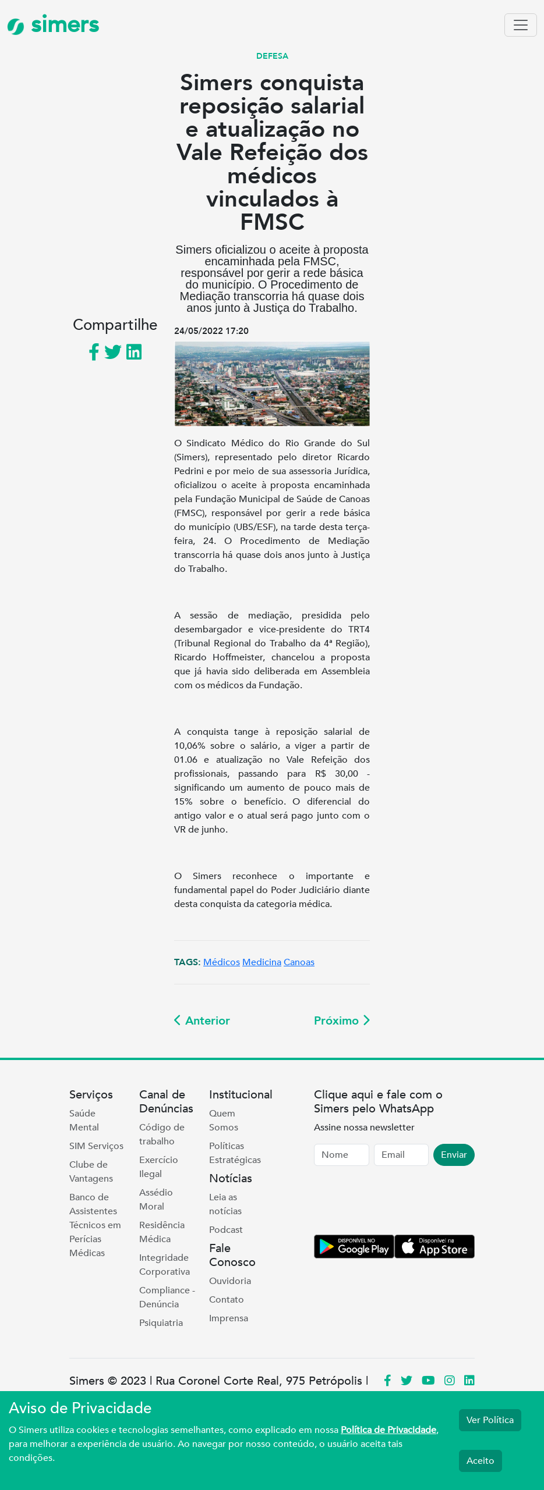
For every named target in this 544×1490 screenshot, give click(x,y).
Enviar (454, 1154)
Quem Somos (223, 1120)
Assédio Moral (156, 1199)
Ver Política (490, 1420)
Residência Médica (162, 1232)
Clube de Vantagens (91, 1171)
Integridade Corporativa (164, 1264)
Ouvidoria (230, 1281)
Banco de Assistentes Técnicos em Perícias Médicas (95, 1225)
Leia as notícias (225, 1204)
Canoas (299, 962)
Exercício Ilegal (158, 1167)
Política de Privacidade (388, 1430)
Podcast (226, 1230)
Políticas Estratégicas (235, 1153)
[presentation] (402, 1202)
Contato (226, 1299)
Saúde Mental (84, 1120)
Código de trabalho (162, 1134)
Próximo (342, 1021)
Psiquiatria (161, 1323)
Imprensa (228, 1318)
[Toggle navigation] (520, 25)
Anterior (202, 1021)
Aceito (480, 1461)
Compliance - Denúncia (167, 1297)
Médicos (221, 962)
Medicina (261, 962)
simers (53, 25)
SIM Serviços (96, 1146)
